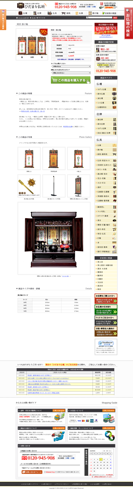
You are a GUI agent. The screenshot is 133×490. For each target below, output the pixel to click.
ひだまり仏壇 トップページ (30, 484)
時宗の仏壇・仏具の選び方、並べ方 (33, 111)
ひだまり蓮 (65, 276)
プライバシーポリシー (62, 484)
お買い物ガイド (47, 484)
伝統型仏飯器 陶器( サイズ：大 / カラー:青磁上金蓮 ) (44, 393)
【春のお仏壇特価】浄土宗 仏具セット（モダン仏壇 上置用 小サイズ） (49, 384)
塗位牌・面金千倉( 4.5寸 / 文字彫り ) (39, 390)
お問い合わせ (107, 484)
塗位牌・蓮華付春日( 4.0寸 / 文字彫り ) (39, 375)
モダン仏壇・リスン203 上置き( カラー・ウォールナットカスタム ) (48, 378)
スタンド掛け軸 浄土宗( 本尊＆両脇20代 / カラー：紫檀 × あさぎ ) (48, 381)
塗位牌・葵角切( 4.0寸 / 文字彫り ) (38, 387)
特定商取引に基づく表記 (80, 484)
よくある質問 (95, 484)
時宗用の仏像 (67, 126)
